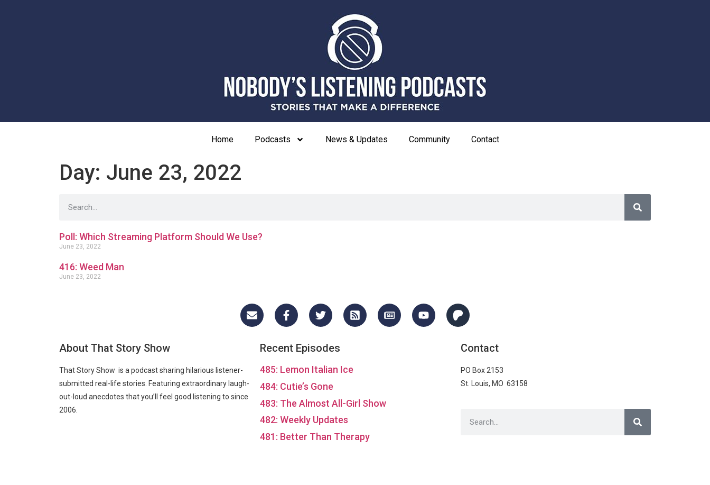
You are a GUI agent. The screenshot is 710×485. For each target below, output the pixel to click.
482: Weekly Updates (304, 419)
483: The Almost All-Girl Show (323, 403)
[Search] (637, 207)
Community (429, 139)
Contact (485, 139)
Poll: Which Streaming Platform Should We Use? (161, 236)
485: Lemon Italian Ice (306, 369)
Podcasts (279, 139)
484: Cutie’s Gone (296, 386)
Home (222, 139)
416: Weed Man (91, 266)
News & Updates (356, 139)
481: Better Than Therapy (315, 436)
